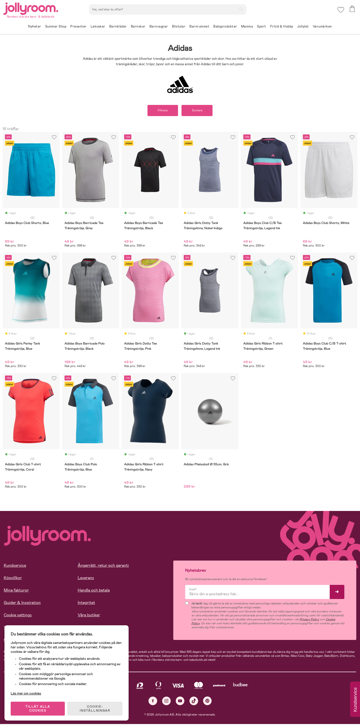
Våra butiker (89, 615)
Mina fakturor (16, 590)
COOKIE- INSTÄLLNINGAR (95, 708)
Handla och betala (94, 590)
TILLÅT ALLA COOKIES (38, 708)
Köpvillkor (13, 578)
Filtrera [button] (162, 111)
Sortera (198, 111)
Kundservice (15, 565)
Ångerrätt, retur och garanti (103, 565)
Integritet (86, 602)
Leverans (86, 578)
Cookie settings (18, 615)
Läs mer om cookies (26, 693)
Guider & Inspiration (22, 602)
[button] (340, 11)
